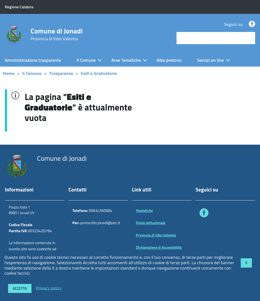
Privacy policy (49, 287)
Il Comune (86, 60)
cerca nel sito (190, 38)
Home (8, 73)
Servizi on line (210, 60)
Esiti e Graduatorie (99, 73)
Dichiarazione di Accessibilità (159, 247)
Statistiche (144, 210)
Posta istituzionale (151, 223)
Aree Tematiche (126, 60)
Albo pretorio (168, 60)
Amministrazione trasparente (33, 60)
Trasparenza (61, 73)
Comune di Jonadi (57, 34)
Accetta (20, 288)
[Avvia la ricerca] (249, 38)
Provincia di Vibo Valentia (156, 235)
